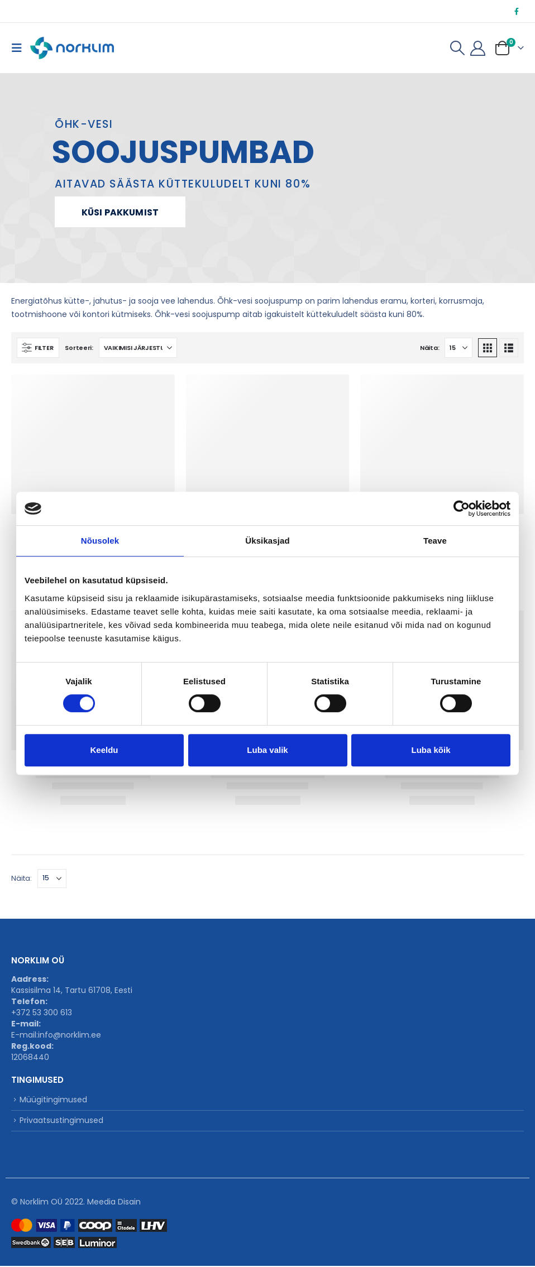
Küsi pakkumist (120, 212)
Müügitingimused (53, 1100)
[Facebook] (516, 11)
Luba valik (267, 750)
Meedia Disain (114, 1202)
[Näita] (458, 348)
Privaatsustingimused (61, 1121)
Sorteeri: (79, 347)
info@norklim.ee (69, 1034)
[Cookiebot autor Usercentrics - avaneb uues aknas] (461, 508)
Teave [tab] (435, 540)
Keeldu (104, 750)
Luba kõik (430, 750)
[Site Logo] (72, 48)
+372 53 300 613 (41, 1012)
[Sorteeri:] (138, 348)
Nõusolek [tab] (100, 540)
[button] (19, 48)
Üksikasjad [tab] (267, 540)
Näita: (429, 347)
